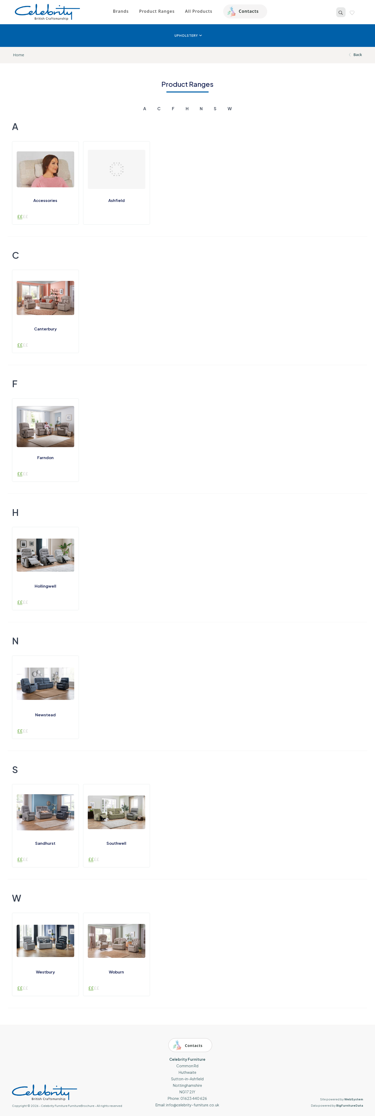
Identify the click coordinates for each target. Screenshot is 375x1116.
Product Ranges (156, 11)
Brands (121, 11)
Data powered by (337, 1105)
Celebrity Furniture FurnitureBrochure (67, 1105)
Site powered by (341, 1099)
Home (18, 54)
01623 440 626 (193, 1098)
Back (355, 55)
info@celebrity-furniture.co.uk (192, 1104)
